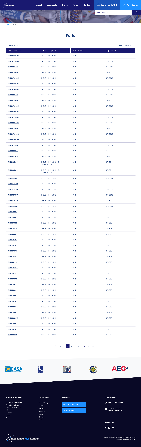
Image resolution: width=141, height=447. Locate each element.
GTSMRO (119, 437)
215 (93, 346)
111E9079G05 (13, 117)
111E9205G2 (12, 279)
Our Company (43, 403)
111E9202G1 (12, 234)
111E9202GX (12, 240)
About (39, 5)
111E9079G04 (13, 112)
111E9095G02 (13, 170)
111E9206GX (13, 296)
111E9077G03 (13, 61)
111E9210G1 (12, 335)
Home (9, 25)
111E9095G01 (13, 162)
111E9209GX (13, 329)
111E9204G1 (12, 262)
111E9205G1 (12, 273)
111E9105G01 (13, 200)
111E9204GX (13, 268)
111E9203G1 (12, 245)
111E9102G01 (13, 184)
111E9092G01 (13, 151)
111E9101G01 (13, 178)
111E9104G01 (13, 195)
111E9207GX (13, 307)
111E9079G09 (13, 140)
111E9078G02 (13, 72)
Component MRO (107, 5)
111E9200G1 (12, 212)
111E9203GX (12, 256)
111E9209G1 (12, 324)
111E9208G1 (12, 312)
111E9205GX (12, 284)
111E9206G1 (12, 290)
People (41, 408)
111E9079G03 (13, 106)
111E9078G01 (13, 67)
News (75, 5)
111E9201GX (12, 228)
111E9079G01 (13, 95)
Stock (65, 5)
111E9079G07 (13, 128)
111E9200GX (13, 217)
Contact (87, 5)
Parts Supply (130, 5)
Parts (40, 420)
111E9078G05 (13, 89)
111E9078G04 (13, 84)
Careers (41, 405)
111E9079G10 (13, 145)
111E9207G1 (12, 301)
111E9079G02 (13, 100)
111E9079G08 (13, 134)
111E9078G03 (13, 78)
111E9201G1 (12, 223)
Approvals (52, 5)
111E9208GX (13, 318)
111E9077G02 (13, 56)
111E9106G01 (13, 206)
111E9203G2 (12, 251)
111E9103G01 (13, 189)
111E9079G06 (13, 123)
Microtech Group (129, 439)
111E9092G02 (13, 156)
